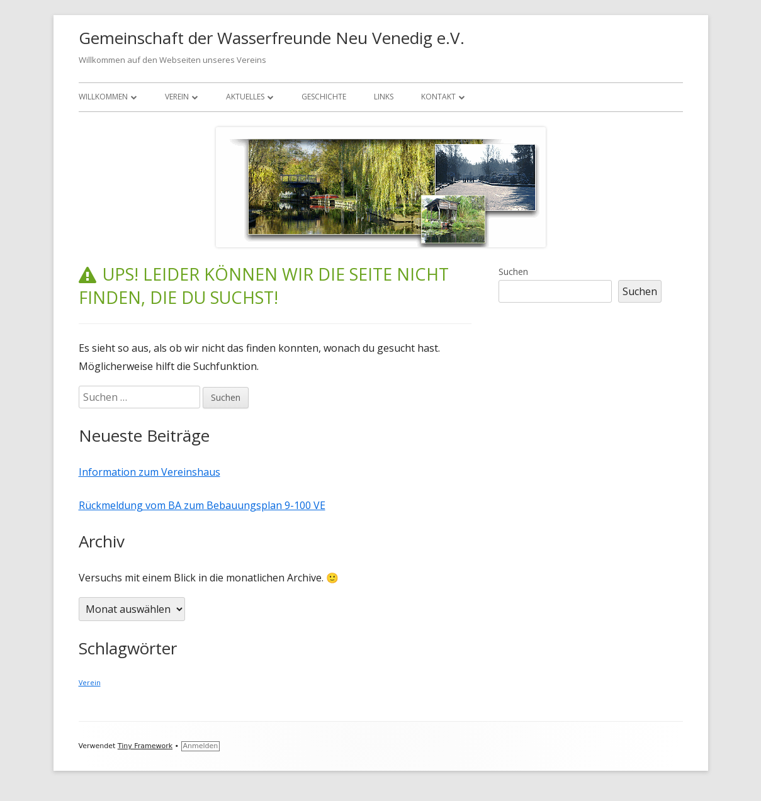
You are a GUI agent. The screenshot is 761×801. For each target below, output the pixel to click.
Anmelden (200, 746)
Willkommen (103, 96)
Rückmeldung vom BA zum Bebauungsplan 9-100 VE (202, 505)
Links (383, 96)
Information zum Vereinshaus (149, 472)
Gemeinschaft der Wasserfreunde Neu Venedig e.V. (272, 37)
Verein (177, 96)
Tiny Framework (145, 746)
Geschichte (324, 96)
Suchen (513, 271)
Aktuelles (245, 96)
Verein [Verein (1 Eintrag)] (90, 682)
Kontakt (438, 96)
